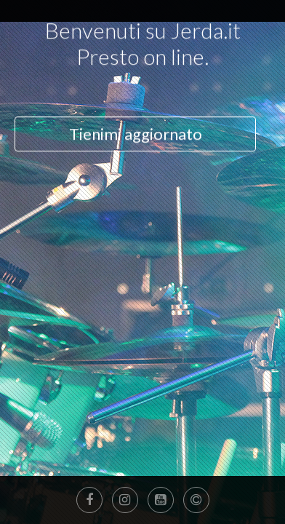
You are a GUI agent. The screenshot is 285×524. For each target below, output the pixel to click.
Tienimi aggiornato (135, 87)
